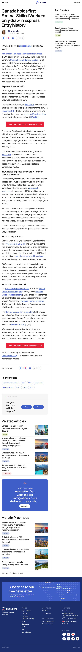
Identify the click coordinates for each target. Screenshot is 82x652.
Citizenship (59, 22)
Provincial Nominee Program (32, 301)
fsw (17, 388)
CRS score (39, 383)
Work (23, 621)
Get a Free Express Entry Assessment (25, 124)
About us (45, 611)
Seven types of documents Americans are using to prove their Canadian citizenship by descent (67, 16)
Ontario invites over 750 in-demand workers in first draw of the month (15, 455)
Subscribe (77, 2)
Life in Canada (26, 632)
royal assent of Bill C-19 (15, 244)
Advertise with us (47, 624)
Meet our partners (47, 621)
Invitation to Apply (18, 324)
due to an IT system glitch (35, 114)
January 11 (29, 104)
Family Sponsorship (28, 619)
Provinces (5, 449)
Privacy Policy (76, 647)
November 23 (8, 111)
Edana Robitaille (13, 31)
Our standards (46, 613)
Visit (23, 629)
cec (23, 383)
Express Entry (25, 46)
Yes (26, 407)
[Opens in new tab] (64, 634)
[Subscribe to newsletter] (25, 496)
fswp (24, 388)
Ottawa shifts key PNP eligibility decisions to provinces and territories (15, 551)
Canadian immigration (10, 383)
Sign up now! (20, 596)
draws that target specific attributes (29, 256)
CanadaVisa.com (10, 355)
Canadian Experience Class (17, 288)
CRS (29, 383)
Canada (5, 434)
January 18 (6, 154)
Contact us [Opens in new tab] (66, 611)
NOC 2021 (34, 117)
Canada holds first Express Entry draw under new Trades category (14, 467)
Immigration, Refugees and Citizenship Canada (22, 54)
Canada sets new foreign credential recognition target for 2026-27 (15, 428)
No (38, 407)
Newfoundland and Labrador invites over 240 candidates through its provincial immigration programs (67, 44)
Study (23, 627)
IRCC (31, 388)
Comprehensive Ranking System (24, 60)
